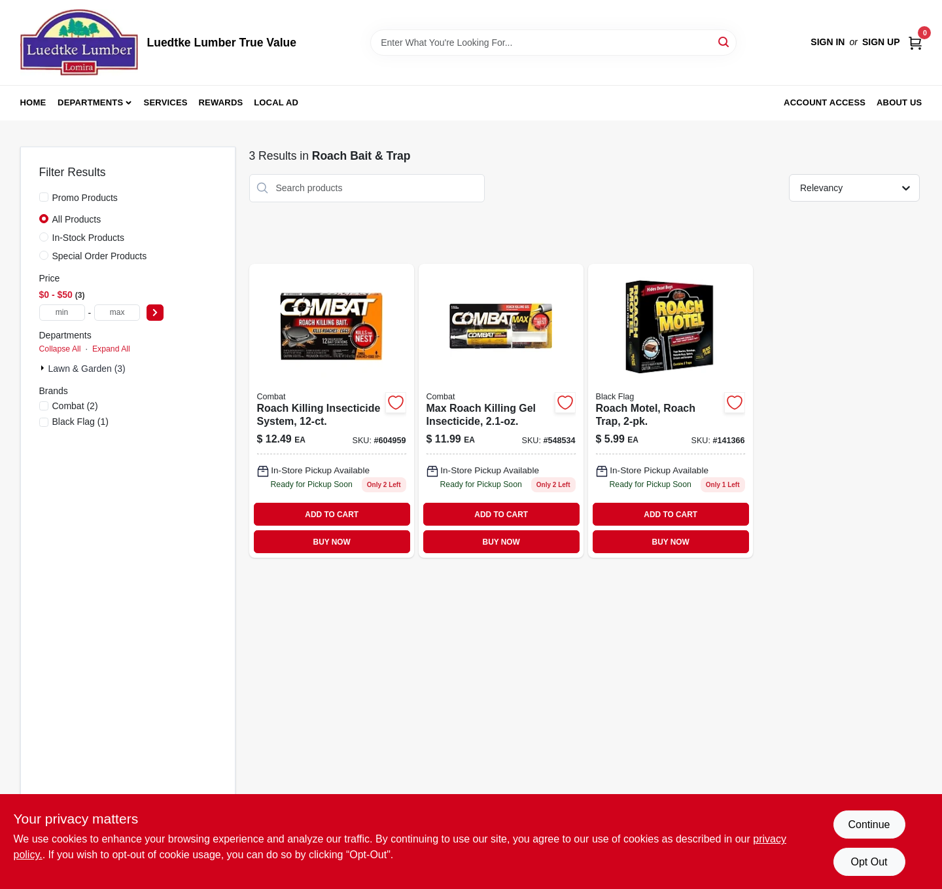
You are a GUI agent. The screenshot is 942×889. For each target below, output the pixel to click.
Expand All (111, 349)
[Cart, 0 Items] (915, 42)
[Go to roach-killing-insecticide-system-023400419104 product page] (331, 411)
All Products (76, 219)
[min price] (62, 312)
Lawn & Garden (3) (87, 368)
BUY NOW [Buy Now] (332, 542)
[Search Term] (553, 42)
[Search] (724, 41)
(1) (80, 421)
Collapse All (60, 349)
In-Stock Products (88, 237)
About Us (899, 102)
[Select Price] (155, 312)
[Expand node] (43, 368)
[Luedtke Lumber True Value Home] (79, 42)
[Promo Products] (43, 197)
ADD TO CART (331, 514)
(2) (75, 406)
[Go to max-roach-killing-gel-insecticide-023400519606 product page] (501, 411)
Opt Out (868, 861)
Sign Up (881, 42)
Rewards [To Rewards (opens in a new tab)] (221, 102)
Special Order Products (99, 256)
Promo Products (85, 197)
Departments (90, 102)
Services (166, 102)
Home (33, 102)
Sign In (828, 42)
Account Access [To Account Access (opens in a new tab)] (824, 102)
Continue (869, 824)
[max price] (117, 312)
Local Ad (276, 102)
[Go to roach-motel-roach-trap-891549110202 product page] (670, 411)
